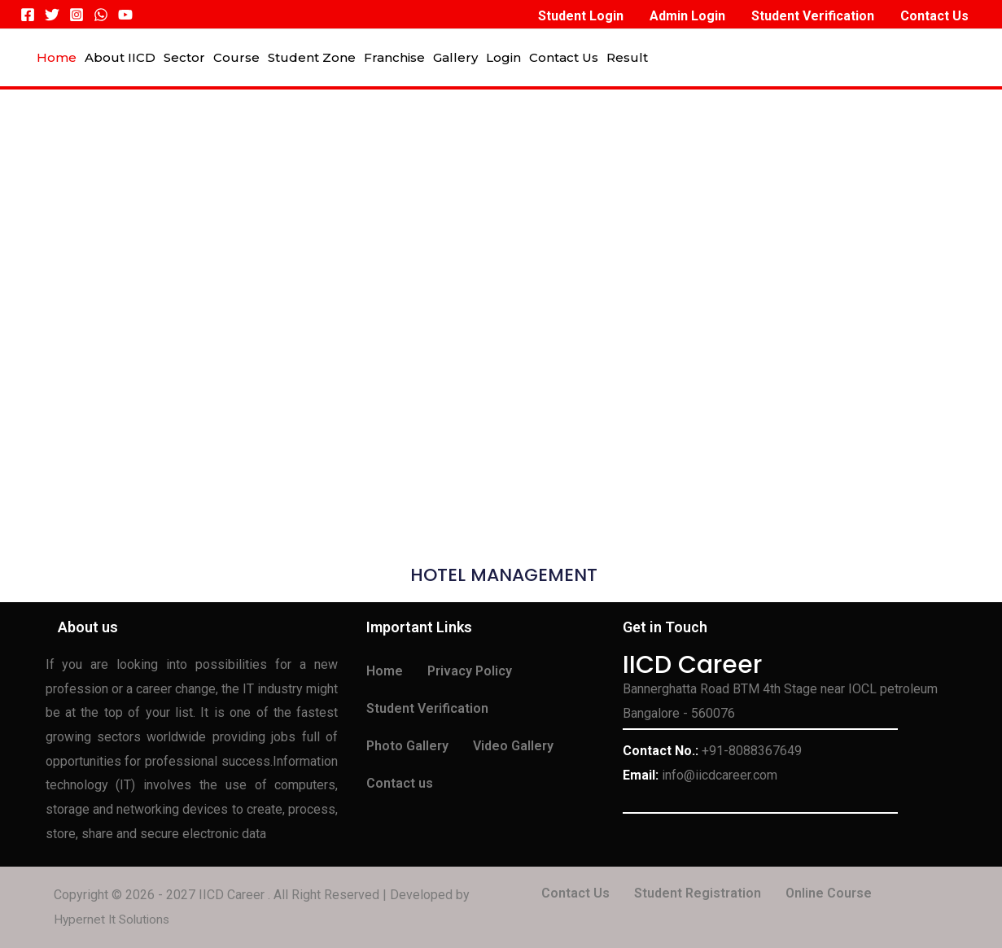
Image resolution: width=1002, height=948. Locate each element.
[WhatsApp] (101, 14)
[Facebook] (27, 14)
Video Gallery (513, 746)
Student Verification (427, 708)
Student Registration (697, 893)
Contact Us (575, 893)
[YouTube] (125, 14)
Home (384, 671)
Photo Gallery (407, 746)
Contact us (399, 783)
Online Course (828, 893)
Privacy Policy (469, 671)
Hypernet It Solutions (114, 919)
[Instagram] (76, 14)
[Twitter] (52, 14)
